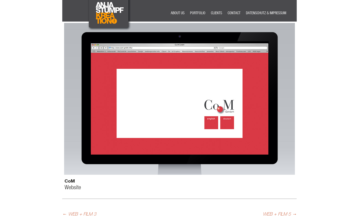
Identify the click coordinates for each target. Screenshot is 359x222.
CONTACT (234, 13)
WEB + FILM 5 (280, 213)
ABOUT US (178, 13)
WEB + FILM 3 (79, 213)
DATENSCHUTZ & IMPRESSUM (266, 13)
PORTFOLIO (197, 13)
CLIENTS (216, 13)
